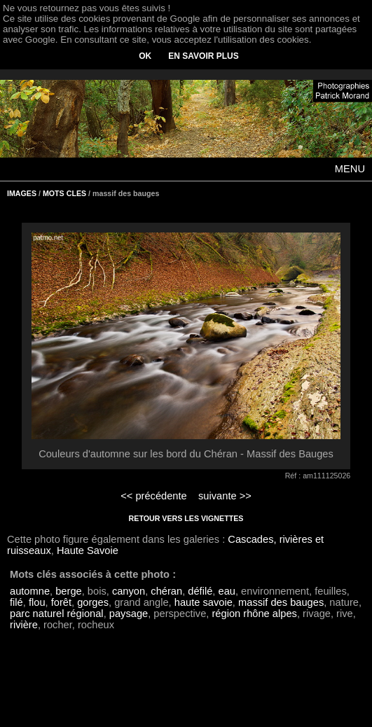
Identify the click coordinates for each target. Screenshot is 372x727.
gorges (93, 602)
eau (227, 591)
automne (30, 591)
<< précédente (153, 495)
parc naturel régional (57, 613)
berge (68, 591)
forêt (61, 602)
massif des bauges (281, 602)
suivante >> (225, 495)
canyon (128, 591)
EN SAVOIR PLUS (203, 56)
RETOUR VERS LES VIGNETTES (186, 518)
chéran (166, 591)
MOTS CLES (64, 193)
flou (37, 602)
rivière (24, 624)
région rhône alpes (254, 613)
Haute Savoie (87, 550)
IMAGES (21, 193)
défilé (200, 591)
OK (145, 56)
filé (16, 602)
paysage (128, 613)
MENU (350, 168)
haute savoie (203, 602)
